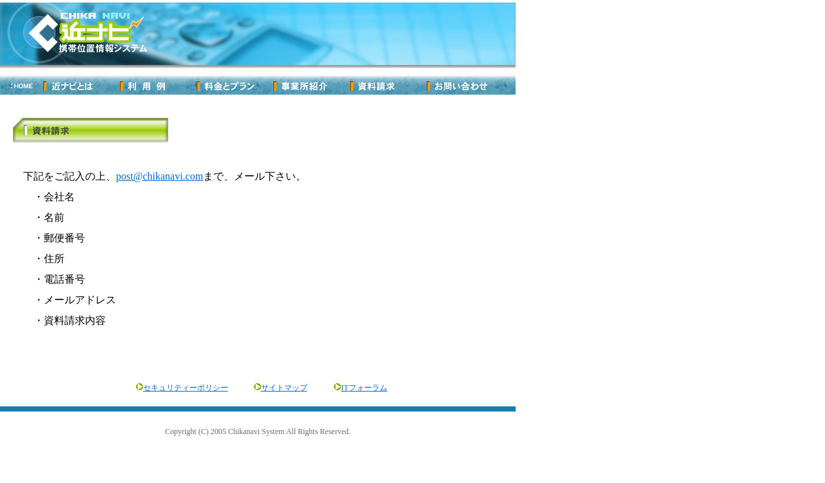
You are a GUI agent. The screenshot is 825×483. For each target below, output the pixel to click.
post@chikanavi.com (159, 176)
